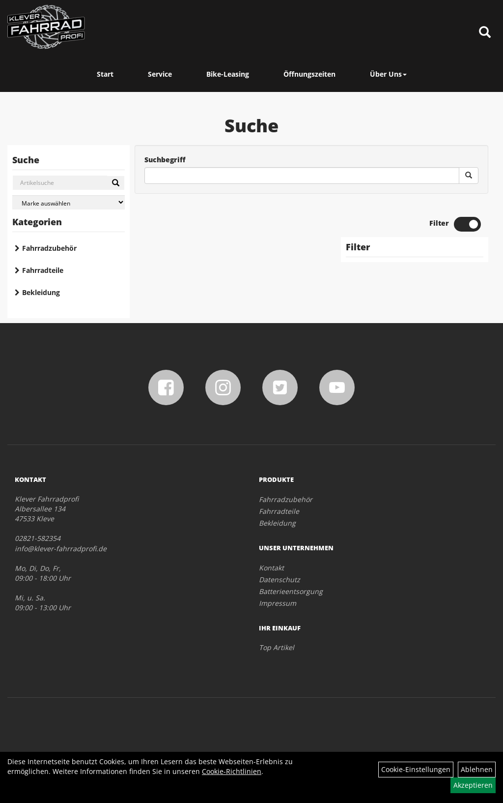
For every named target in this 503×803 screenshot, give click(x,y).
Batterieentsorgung (291, 591)
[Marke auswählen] (68, 202)
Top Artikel (276, 647)
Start (105, 74)
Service (160, 74)
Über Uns (388, 74)
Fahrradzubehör (49, 248)
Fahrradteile (42, 270)
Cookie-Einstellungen (415, 769)
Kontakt (271, 567)
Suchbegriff (165, 159)
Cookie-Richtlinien (231, 771)
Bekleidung (41, 292)
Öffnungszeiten (309, 74)
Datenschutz (279, 579)
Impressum (277, 603)
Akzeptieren (473, 785)
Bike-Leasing (227, 74)
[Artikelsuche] (485, 33)
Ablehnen (477, 769)
